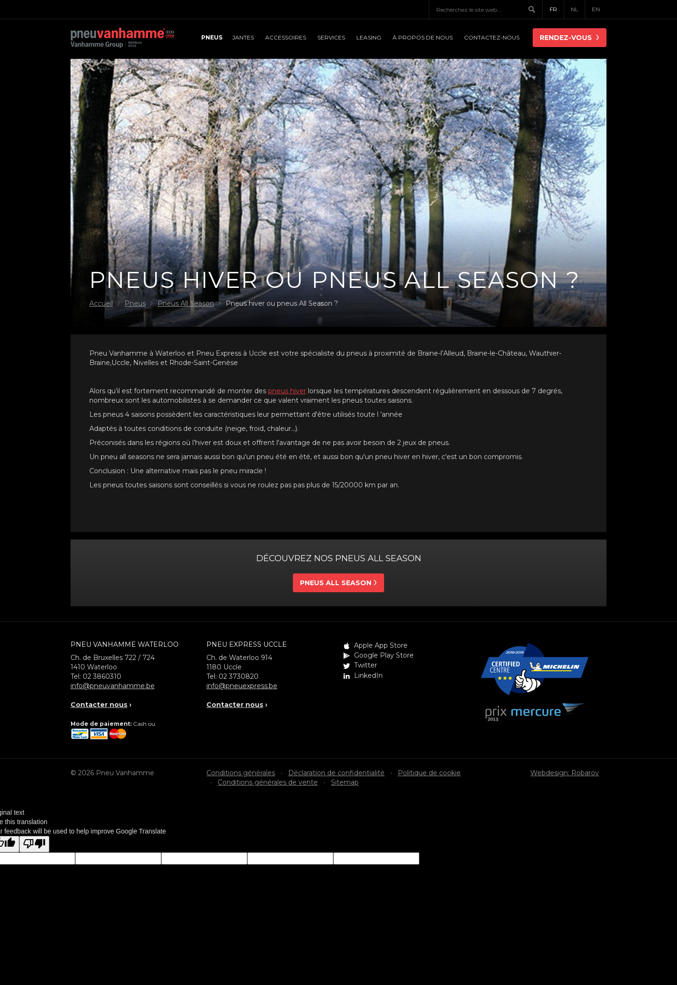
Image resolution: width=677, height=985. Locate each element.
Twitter (365, 665)
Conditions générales (240, 773)
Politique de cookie (429, 773)
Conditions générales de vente (268, 782)
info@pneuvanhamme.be (113, 686)
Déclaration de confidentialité (336, 773)
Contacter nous (99, 704)
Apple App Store (381, 645)
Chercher (535, 9)
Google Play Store (384, 655)
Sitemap (345, 782)
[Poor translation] (34, 844)
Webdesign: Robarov (564, 773)
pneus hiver (287, 391)
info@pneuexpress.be (241, 686)
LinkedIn (368, 675)
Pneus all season (335, 583)
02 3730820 (239, 676)
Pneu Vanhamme (122, 38)
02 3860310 (102, 676)
